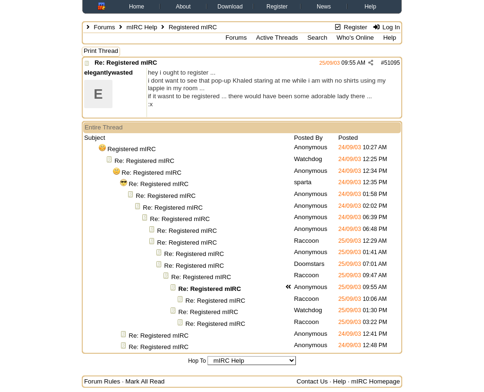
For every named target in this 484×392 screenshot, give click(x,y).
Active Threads (277, 37)
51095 (392, 63)
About (183, 6)
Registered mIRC (131, 149)
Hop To (197, 361)
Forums (104, 27)
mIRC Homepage (375, 381)
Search (317, 37)
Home (136, 6)
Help (370, 6)
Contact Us (312, 381)
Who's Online (355, 37)
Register (277, 6)
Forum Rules (102, 381)
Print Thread (101, 50)
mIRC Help (141, 27)
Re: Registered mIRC (126, 62)
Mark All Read (144, 381)
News (324, 6)
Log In (386, 27)
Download (229, 6)
